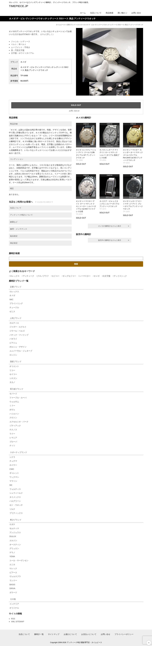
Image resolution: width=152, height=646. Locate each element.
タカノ (12, 382)
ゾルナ (12, 509)
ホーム (83, 13)
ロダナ (12, 524)
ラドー (12, 434)
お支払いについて (88, 634)
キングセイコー (69, 276)
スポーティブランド (18, 452)
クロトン (13, 418)
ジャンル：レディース (20, 41)
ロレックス (14, 276)
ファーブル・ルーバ (18, 398)
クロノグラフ (43, 276)
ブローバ (13, 442)
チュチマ (13, 461)
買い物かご (122, 13)
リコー (12, 370)
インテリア (14, 604)
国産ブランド (15, 361)
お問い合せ (136, 13)
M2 (10, 485)
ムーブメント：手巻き (20, 47)
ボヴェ (12, 410)
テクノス (13, 430)
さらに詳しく (46, 34)
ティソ (12, 445)
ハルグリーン (15, 501)
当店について (95, 13)
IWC (11, 299)
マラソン (13, 481)
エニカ (12, 564)
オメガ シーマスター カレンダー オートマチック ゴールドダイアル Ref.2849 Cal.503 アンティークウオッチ (133, 155)
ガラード (13, 592)
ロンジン (13, 355)
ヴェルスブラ (15, 576)
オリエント (14, 366)
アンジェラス (15, 532)
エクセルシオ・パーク (18, 422)
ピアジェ (13, 343)
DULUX (12, 536)
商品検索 (109, 13)
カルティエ (14, 323)
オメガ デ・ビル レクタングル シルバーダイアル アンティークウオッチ (109, 203)
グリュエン (14, 548)
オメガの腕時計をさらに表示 (109, 226)
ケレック (13, 568)
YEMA (12, 556)
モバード (13, 394)
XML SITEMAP (17, 621)
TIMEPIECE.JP (18, 6)
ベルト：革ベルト (18, 44)
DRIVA (12, 588)
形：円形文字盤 (17, 50)
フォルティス (15, 489)
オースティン (15, 544)
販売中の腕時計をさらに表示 (109, 240)
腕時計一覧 (39, 634)
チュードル (14, 307)
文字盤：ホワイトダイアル (22, 53)
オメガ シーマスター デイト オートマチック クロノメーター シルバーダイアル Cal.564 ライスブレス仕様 (86, 206)
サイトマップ (53, 634)
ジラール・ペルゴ (17, 331)
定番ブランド (71, 24)
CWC (11, 469)
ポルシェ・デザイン (18, 347)
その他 (13, 599)
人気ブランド (15, 318)
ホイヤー (13, 465)
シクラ (12, 457)
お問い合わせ (74, 111)
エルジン (13, 540)
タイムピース (60, 24)
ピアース (13, 572)
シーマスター (85, 276)
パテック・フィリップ (18, 335)
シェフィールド (16, 493)
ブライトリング (16, 303)
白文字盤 (106, 276)
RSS (13, 619)
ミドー (12, 405)
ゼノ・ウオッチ (16, 505)
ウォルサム (14, 402)
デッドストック (120, 276)
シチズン (13, 378)
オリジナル (14, 608)
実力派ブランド (16, 389)
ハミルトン (14, 414)
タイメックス (15, 497)
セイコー (56, 276)
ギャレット (14, 473)
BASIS (12, 584)
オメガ (79, 24)
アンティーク (28, 276)
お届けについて (70, 634)
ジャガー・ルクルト (18, 327)
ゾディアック (15, 425)
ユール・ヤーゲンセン (18, 560)
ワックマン (14, 477)
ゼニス (12, 311)
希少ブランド (15, 520)
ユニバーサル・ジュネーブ (20, 351)
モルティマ (14, 528)
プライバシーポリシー (124, 634)
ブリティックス (16, 513)
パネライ (13, 339)
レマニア (13, 438)
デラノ (12, 552)
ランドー (13, 580)
